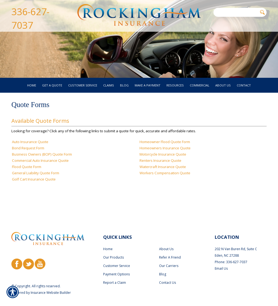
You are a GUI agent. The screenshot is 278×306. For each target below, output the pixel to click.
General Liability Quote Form (35, 183)
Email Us (221, 258)
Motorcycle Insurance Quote (163, 165)
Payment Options (116, 264)
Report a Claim (114, 272)
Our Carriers (168, 255)
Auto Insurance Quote (30, 152)
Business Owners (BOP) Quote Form (42, 165)
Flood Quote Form (26, 177)
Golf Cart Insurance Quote (34, 190)
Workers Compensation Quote (165, 183)
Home (108, 238)
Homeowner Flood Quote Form (165, 152)
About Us (166, 238)
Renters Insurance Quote (160, 171)
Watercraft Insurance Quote (163, 177)
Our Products (113, 247)
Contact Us (167, 272)
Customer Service (116, 255)
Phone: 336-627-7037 (231, 251)
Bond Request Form (28, 158)
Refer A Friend (170, 247)
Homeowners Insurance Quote (165, 158)
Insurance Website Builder (51, 282)
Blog (162, 264)
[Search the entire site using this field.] (235, 12)
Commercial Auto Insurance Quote (40, 171)
